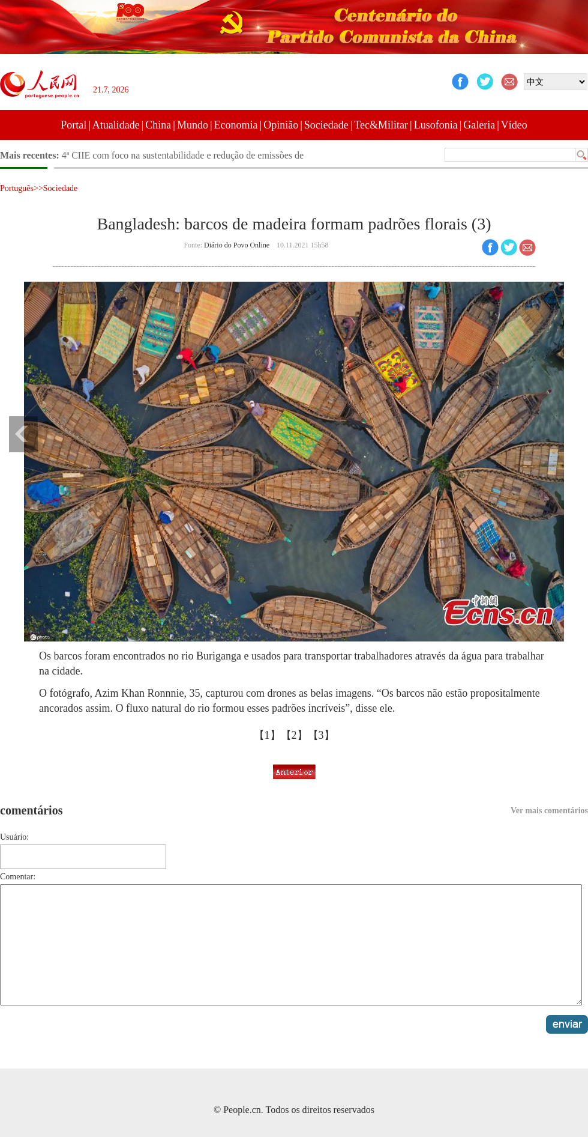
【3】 (321, 735)
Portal (73, 125)
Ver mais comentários (549, 810)
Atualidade (116, 125)
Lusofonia (436, 125)
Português (17, 188)
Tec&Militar (381, 125)
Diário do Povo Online (236, 245)
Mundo (192, 125)
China (158, 125)
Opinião (280, 125)
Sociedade (326, 125)
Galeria (479, 125)
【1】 (267, 735)
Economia (236, 125)
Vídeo (514, 125)
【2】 (294, 735)
